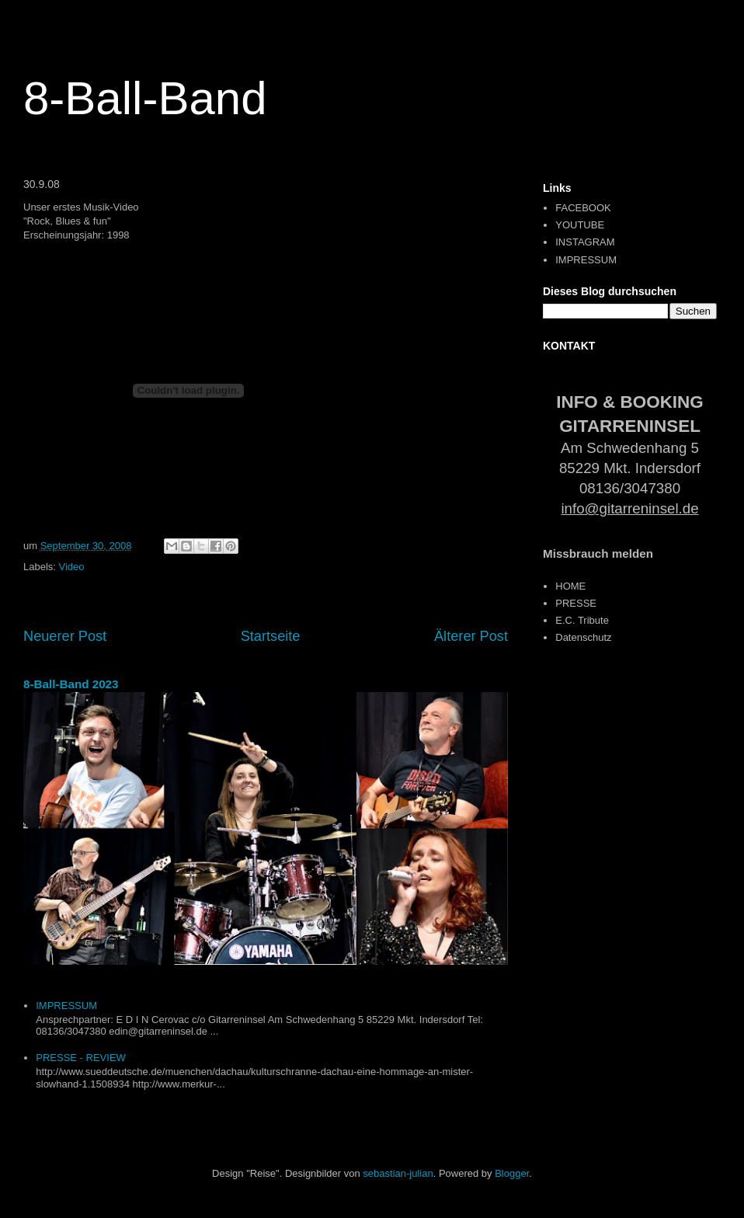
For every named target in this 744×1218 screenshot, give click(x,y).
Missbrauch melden (598, 553)
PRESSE (575, 603)
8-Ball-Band (145, 98)
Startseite (271, 636)
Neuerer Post (64, 636)
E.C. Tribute (582, 620)
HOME (570, 586)
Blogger (512, 1173)
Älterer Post (471, 636)
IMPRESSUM (66, 1005)
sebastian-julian (398, 1173)
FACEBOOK (583, 208)
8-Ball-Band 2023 (71, 684)
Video (72, 566)
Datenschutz (583, 637)
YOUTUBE (579, 225)
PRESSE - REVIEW (81, 1057)
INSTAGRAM (584, 242)
